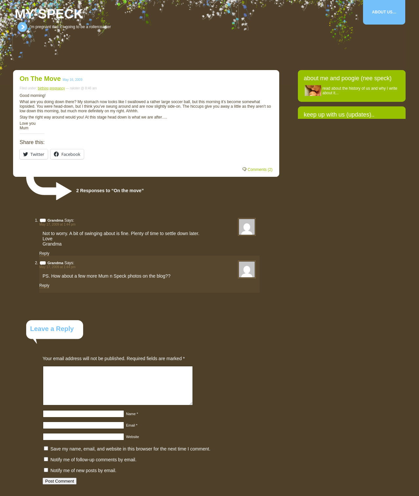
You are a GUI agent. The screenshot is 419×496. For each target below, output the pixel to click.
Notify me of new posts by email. (83, 470)
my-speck (49, 14)
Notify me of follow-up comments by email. (93, 459)
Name (132, 414)
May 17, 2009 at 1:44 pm (57, 224)
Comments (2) (259, 169)
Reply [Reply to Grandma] (44, 253)
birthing (43, 88)
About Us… (384, 12)
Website (132, 437)
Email (131, 425)
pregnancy (57, 88)
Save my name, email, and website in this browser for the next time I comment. (130, 448)
